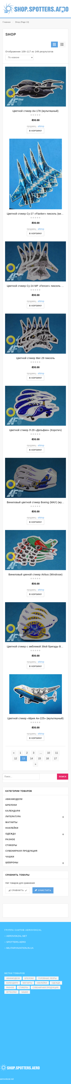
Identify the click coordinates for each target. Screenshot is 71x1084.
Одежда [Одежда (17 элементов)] (56, 983)
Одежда (10, 868)
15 (39, 793)
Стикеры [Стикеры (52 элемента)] (23, 987)
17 (55, 793)
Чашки (9, 891)
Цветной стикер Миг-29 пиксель (35, 392)
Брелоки (11, 839)
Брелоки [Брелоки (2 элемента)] (29, 978)
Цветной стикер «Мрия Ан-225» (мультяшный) (35, 753)
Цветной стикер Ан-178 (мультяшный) (35, 145)
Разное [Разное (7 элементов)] (10, 987)
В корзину (35, 166)
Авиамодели (13, 834)
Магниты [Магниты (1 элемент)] (27, 983)
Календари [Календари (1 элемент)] (12, 983)
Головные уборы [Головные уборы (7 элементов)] (47, 978)
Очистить (44, 925)
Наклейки (11, 863)
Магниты (11, 857)
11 (56, 787)
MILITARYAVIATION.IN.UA (19, 948)
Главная (7, 22)
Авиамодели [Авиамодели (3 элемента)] (13, 978)
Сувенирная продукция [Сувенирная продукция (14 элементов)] (45, 987)
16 (47, 793)
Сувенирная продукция (21, 886)
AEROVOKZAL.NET (16, 936)
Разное (10, 874)
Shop (17, 22)
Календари (12, 845)
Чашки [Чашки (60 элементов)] (24, 992)
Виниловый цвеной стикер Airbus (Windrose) (36, 609)
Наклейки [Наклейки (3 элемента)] (42, 983)
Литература (13, 851)
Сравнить (17, 925)
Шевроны (11, 897)
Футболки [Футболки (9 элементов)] (11, 992)
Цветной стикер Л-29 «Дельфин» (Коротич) (35, 465)
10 (48, 787)
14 (31, 793)
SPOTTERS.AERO (16, 942)
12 (15, 793)
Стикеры (11, 880)
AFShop (41, 161)
